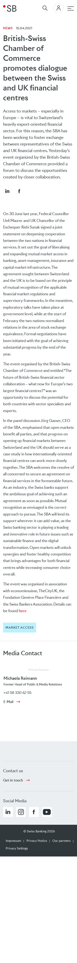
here (22, 610)
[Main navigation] (70, 8)
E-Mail (8, 701)
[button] (7, 191)
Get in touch (13, 780)
